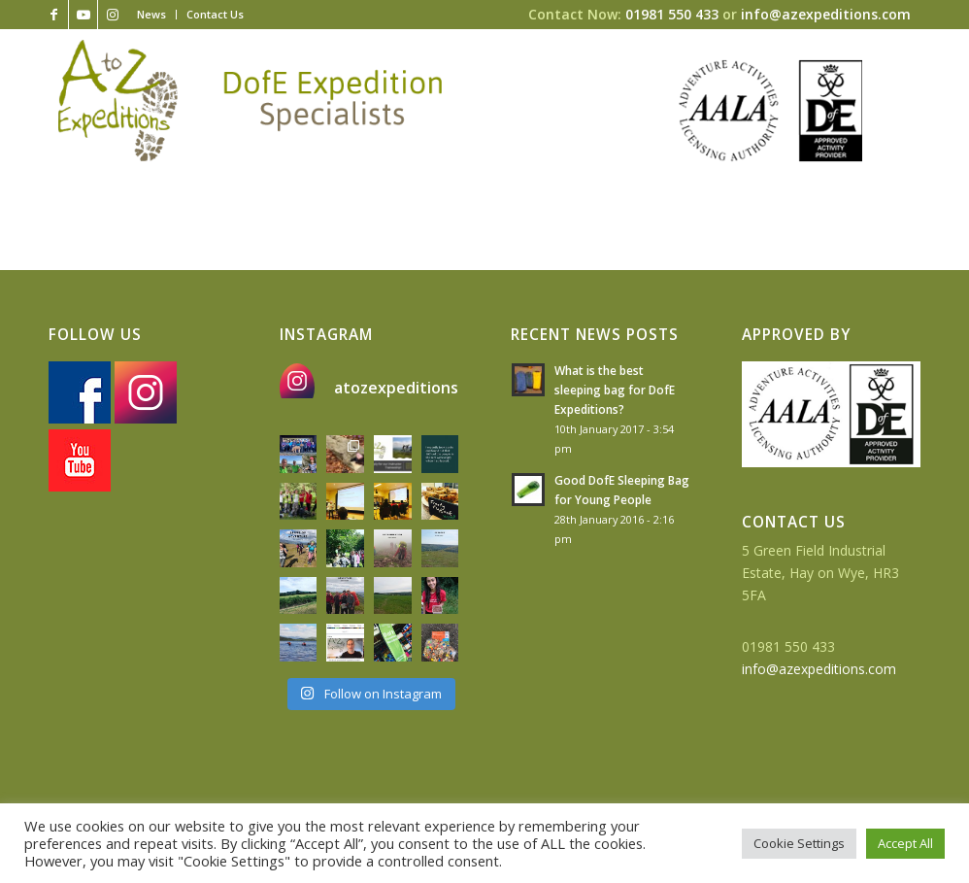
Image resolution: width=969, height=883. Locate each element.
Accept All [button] (905, 843)
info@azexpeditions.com (826, 14)
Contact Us (215, 14)
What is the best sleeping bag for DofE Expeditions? (614, 389)
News (151, 14)
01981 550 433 (671, 14)
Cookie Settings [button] (799, 843)
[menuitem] (152, 14)
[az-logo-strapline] (250, 100)
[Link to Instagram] (112, 14)
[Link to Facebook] (54, 14)
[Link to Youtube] (83, 14)
